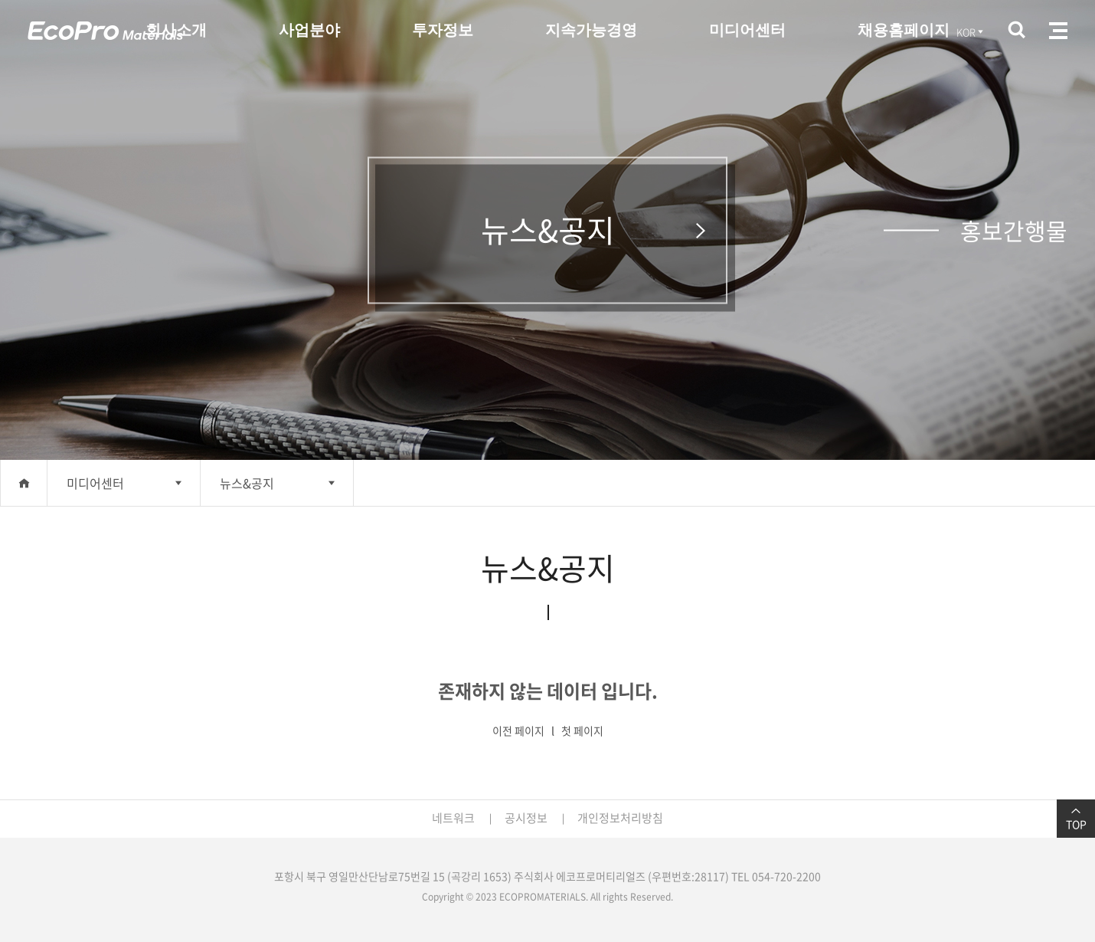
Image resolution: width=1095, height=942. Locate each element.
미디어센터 (747, 29)
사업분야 (309, 29)
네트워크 (453, 817)
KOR (971, 32)
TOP (1076, 819)
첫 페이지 (582, 730)
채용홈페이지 (904, 29)
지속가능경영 (591, 29)
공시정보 (526, 817)
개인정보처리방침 (620, 817)
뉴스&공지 (247, 483)
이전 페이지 (518, 730)
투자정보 (442, 29)
